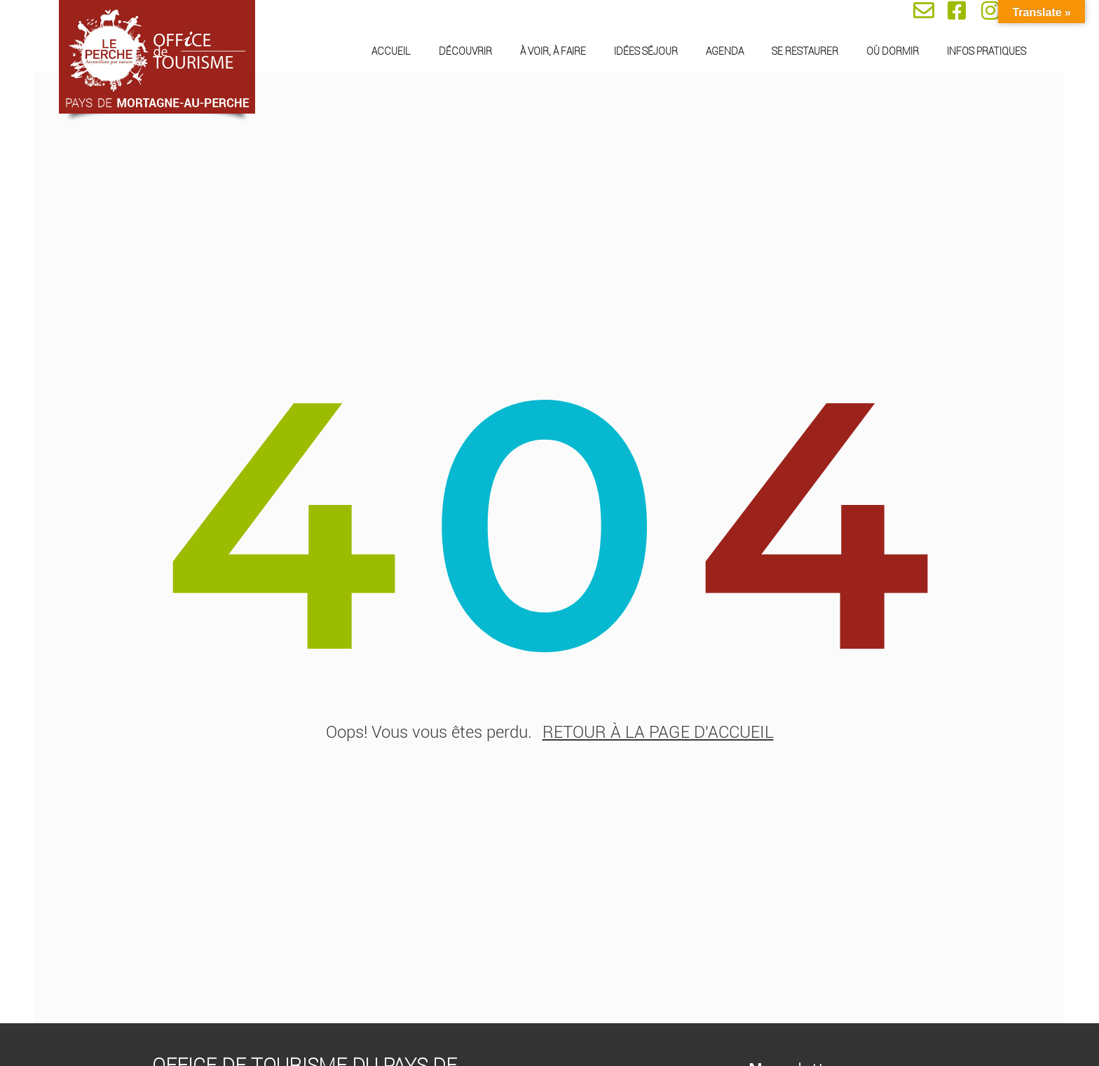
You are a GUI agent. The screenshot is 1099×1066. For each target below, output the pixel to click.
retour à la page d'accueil (658, 733)
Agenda (725, 51)
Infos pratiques (986, 51)
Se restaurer (805, 51)
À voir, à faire (553, 51)
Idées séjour (646, 51)
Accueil (391, 51)
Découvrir (465, 51)
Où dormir (892, 51)
